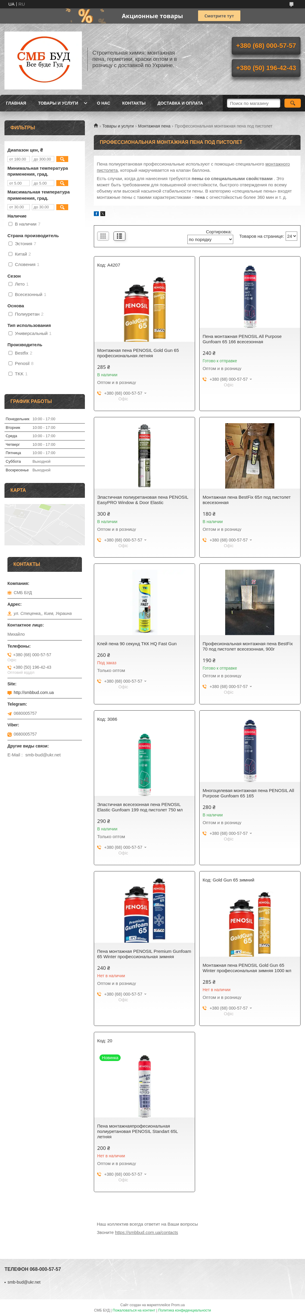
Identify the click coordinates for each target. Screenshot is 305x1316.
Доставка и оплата (180, 103)
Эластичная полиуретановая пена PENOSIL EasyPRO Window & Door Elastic (142, 500)
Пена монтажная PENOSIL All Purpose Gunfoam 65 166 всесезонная (242, 339)
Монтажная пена (154, 126)
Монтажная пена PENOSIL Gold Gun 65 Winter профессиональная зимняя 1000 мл (247, 968)
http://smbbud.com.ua (34, 692)
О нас (103, 103)
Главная (16, 103)
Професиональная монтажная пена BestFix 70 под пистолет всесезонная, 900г (248, 646)
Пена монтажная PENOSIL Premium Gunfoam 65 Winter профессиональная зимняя (144, 954)
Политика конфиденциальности (184, 1310)
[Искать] (292, 103)
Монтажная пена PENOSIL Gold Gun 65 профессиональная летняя (138, 353)
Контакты (133, 103)
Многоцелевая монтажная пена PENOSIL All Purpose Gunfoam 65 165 (248, 793)
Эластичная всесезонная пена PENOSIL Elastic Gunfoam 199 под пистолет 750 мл (140, 807)
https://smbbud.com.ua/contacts (146, 1232)
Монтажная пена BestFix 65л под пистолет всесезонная (247, 500)
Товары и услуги (58, 103)
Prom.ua (178, 1305)
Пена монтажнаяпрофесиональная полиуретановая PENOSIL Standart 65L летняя (137, 1131)
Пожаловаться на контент (134, 1310)
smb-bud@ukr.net (24, 1282)
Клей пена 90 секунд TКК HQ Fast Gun (137, 643)
